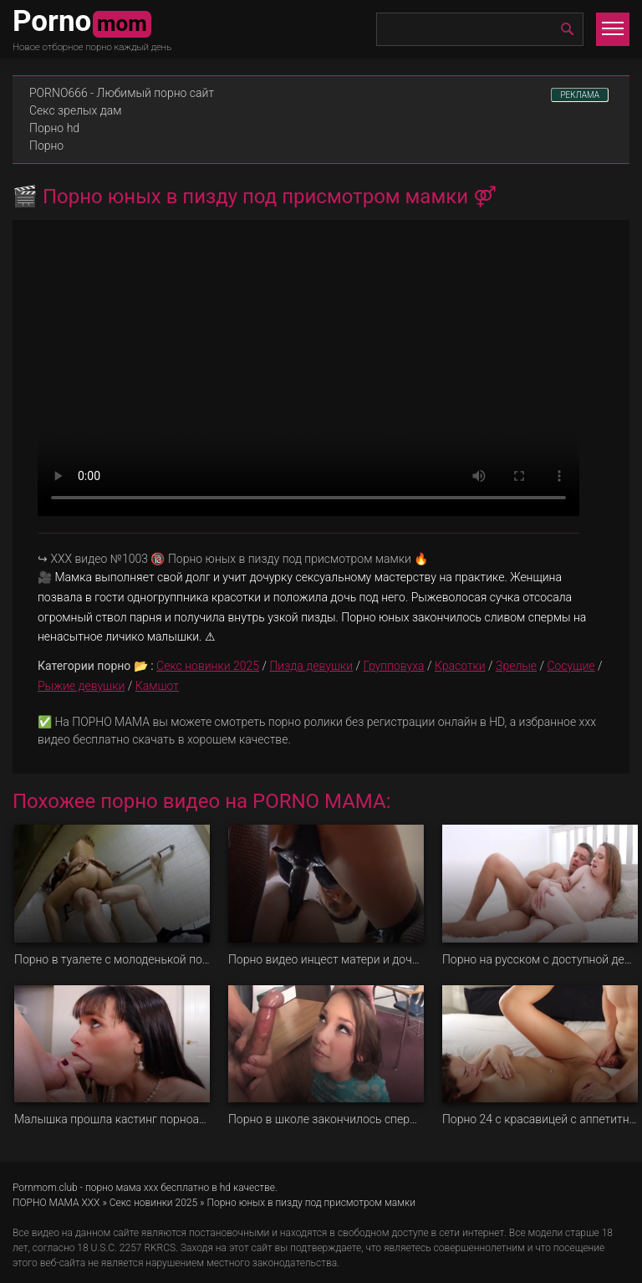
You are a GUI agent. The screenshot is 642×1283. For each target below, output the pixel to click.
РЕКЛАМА (579, 95)
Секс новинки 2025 (207, 665)
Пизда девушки (311, 665)
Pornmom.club (45, 1188)
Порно (46, 145)
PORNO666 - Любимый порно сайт (121, 93)
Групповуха (394, 665)
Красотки (460, 665)
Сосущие (570, 665)
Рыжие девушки (81, 686)
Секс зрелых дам (75, 110)
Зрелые (516, 665)
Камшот (157, 686)
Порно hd (54, 128)
